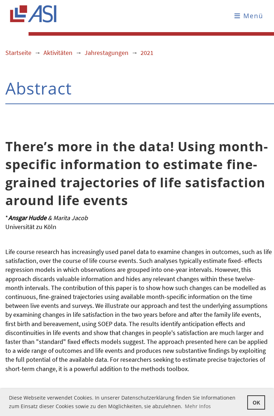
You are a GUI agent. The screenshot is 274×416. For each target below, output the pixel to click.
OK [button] (256, 402)
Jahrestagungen (106, 53)
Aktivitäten (58, 53)
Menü (248, 15)
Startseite (18, 53)
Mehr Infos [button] (198, 406)
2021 (147, 53)
